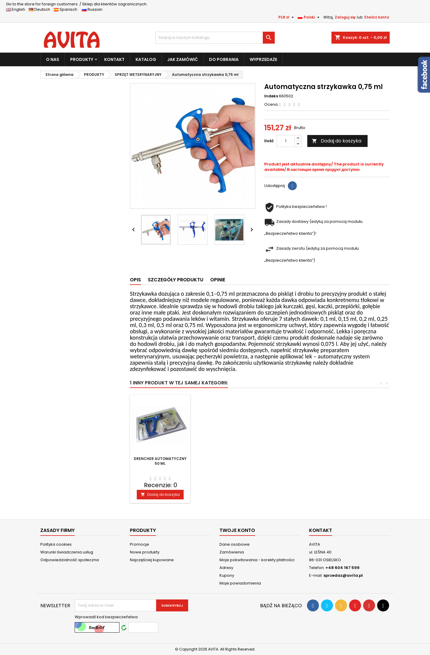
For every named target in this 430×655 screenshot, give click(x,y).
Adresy (226, 567)
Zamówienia (231, 552)
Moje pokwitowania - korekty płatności (256, 560)
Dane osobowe (234, 544)
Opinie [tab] (217, 279)
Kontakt (320, 530)
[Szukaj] (215, 38)
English (17, 9)
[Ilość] (286, 141)
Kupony (226, 575)
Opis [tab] (135, 279)
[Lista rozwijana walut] (286, 17)
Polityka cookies (56, 544)
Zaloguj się (345, 17)
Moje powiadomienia (240, 583)
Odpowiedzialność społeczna (69, 560)
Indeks (271, 96)
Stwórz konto (376, 17)
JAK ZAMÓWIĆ (182, 59)
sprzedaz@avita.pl (343, 575)
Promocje (139, 544)
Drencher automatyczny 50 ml (160, 461)
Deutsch (41, 9)
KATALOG (146, 59)
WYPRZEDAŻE (263, 59)
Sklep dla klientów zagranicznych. (77, 4)
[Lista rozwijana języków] (309, 17)
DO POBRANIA (224, 59)
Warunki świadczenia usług (66, 552)
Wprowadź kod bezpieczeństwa (106, 617)
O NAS (52, 59)
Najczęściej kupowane (152, 560)
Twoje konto (237, 530)
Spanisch (67, 9)
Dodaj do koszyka (336, 140)
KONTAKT (114, 59)
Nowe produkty (144, 552)
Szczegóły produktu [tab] (175, 279)
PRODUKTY (81, 59)
